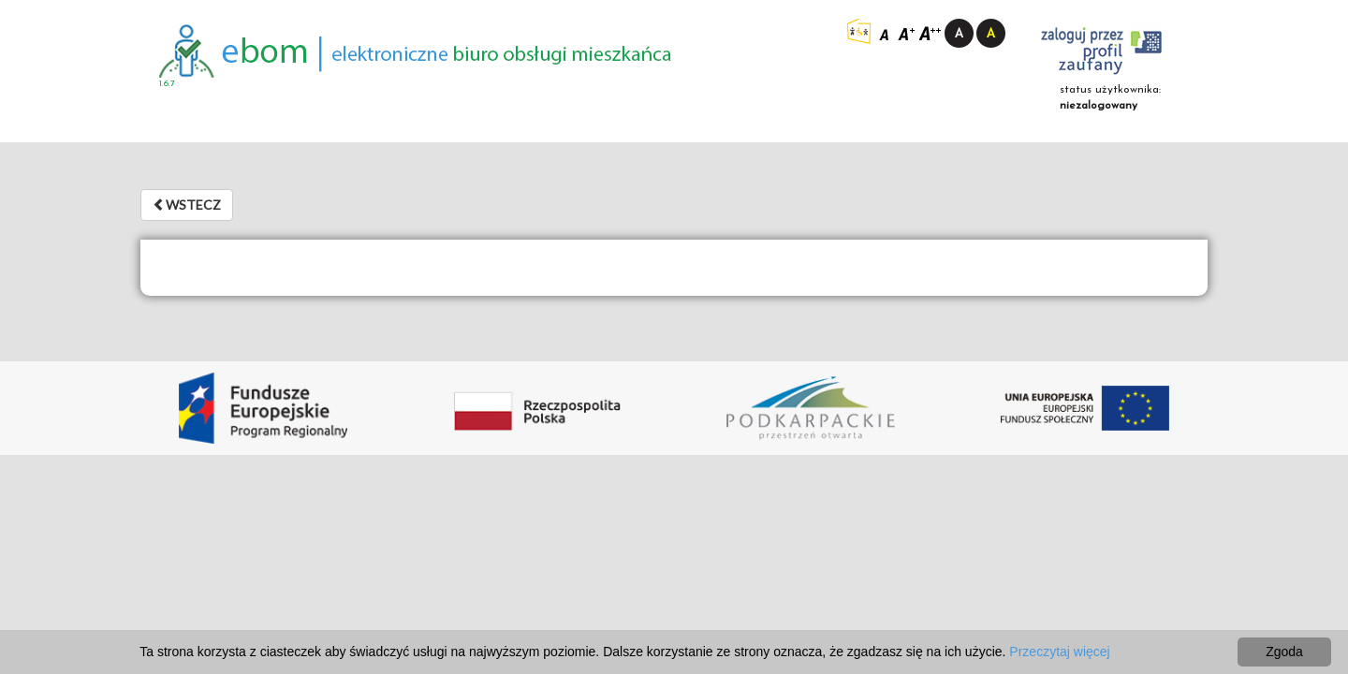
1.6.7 (167, 84)
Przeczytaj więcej (1059, 651)
